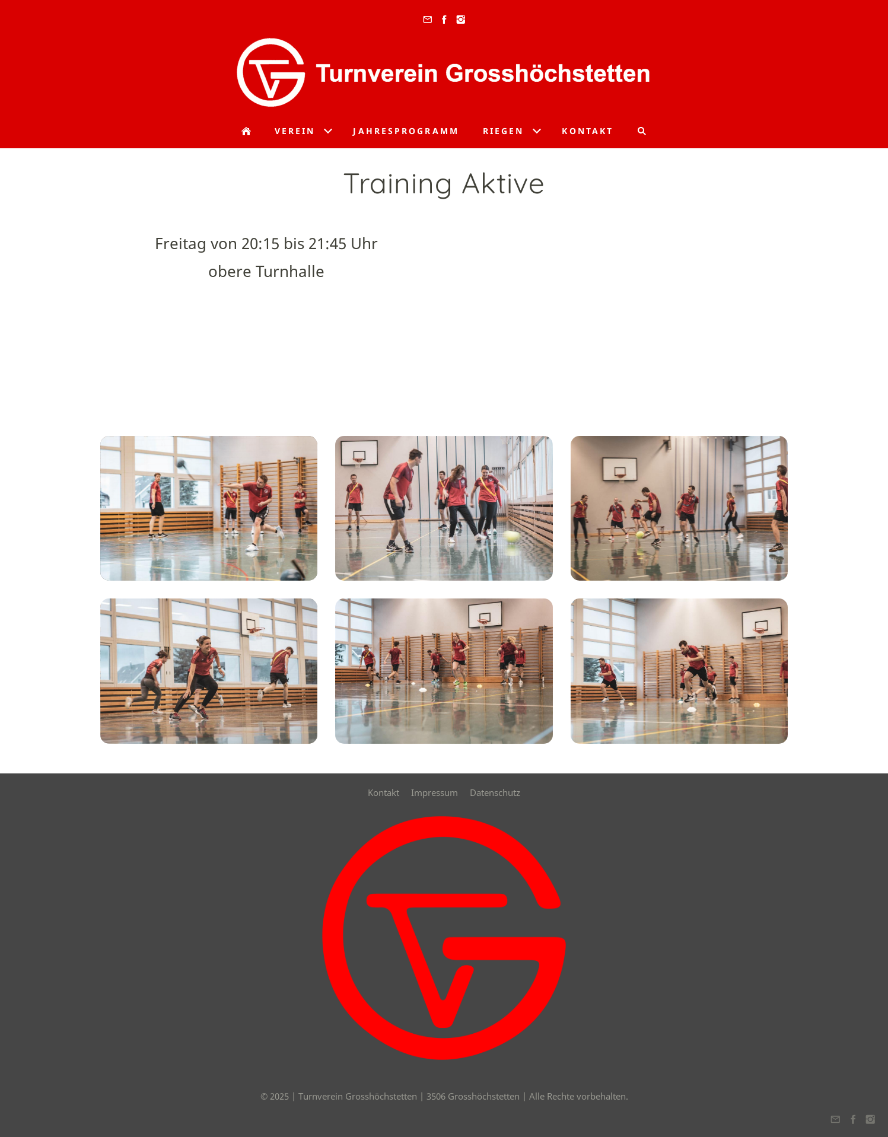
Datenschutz (495, 792)
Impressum (434, 792)
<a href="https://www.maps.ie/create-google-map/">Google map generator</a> (622, 313)
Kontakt (383, 792)
